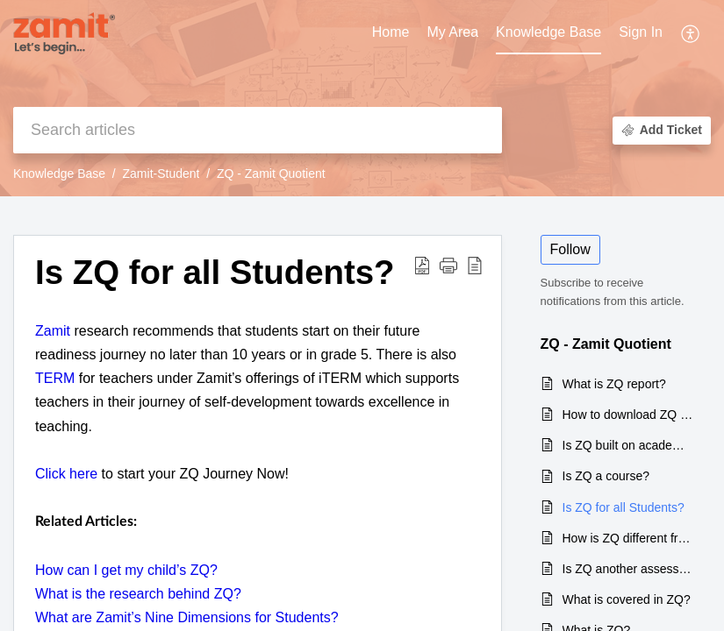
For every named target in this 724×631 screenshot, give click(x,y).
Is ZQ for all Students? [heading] (215, 272)
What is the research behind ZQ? (138, 593)
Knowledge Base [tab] (548, 32)
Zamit (52, 330)
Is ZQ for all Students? (624, 507)
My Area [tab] (452, 32)
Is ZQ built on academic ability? (628, 445)
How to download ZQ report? (628, 415)
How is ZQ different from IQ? (628, 538)
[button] (691, 33)
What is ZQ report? (614, 384)
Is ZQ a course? (606, 476)
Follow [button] (570, 249)
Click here (66, 473)
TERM (55, 378)
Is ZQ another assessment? (628, 569)
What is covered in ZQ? (627, 599)
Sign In (641, 32)
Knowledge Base (59, 174)
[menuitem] (640, 33)
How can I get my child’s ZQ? (126, 570)
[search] (257, 130)
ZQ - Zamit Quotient (271, 174)
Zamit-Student (161, 174)
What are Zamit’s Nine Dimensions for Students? (187, 617)
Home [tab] (391, 32)
